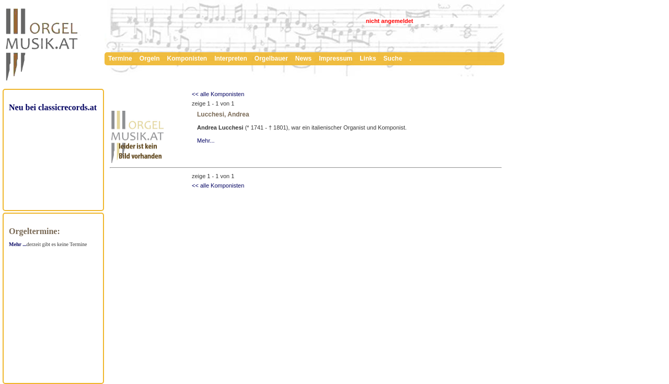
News (303, 58)
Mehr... (206, 140)
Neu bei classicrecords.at (53, 107)
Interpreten (230, 58)
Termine (120, 58)
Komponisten (187, 58)
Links (368, 58)
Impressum (335, 58)
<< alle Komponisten (218, 94)
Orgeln (150, 58)
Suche (393, 58)
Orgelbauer (271, 58)
